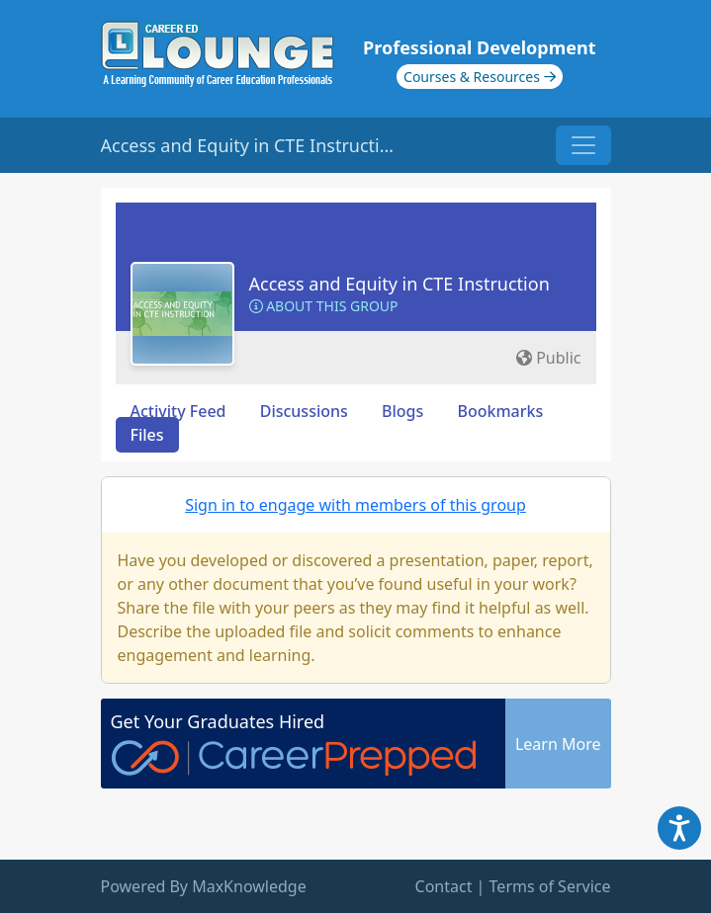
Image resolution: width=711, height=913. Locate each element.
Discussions (304, 411)
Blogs (402, 411)
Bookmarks (500, 411)
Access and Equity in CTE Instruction (399, 283)
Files (147, 435)
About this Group (324, 305)
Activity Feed (178, 411)
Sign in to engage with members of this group (355, 505)
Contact (444, 886)
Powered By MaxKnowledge (204, 886)
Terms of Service (550, 886)
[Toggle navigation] (583, 145)
